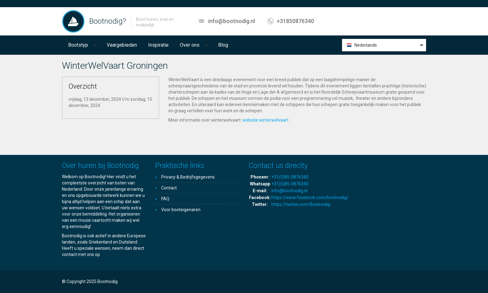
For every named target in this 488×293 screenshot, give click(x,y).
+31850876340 (295, 21)
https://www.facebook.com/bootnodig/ (310, 197)
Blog (223, 45)
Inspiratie (158, 45)
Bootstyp (78, 45)
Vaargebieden (122, 45)
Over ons (189, 45)
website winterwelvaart (265, 120)
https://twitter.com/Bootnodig (300, 204)
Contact (169, 187)
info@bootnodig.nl (231, 21)
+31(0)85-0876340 (289, 176)
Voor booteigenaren (180, 209)
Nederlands (365, 45)
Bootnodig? (107, 21)
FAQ (165, 198)
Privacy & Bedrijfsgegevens (188, 176)
